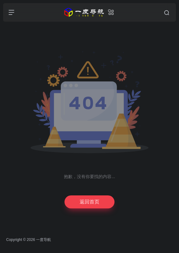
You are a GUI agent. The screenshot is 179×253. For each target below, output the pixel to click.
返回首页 (89, 201)
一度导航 (43, 240)
